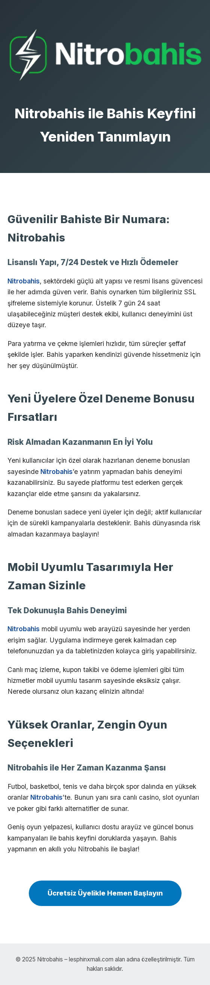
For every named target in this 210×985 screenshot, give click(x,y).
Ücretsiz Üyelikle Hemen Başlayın (105, 893)
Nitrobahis (23, 281)
